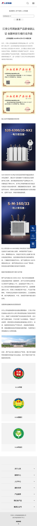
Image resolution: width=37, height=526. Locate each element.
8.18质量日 (18, 417)
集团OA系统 (18, 523)
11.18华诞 (18, 387)
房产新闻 (18, 11)
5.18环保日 (18, 447)
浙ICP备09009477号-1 (18, 517)
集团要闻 (12, 11)
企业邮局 (18, 521)
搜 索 (18, 20)
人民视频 (25, 11)
